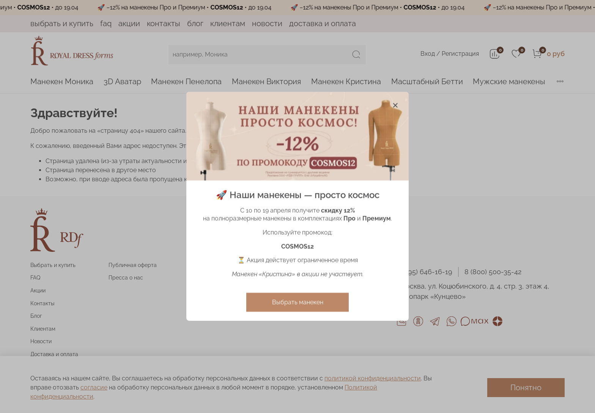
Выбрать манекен (297, 302)
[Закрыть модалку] (395, 105)
